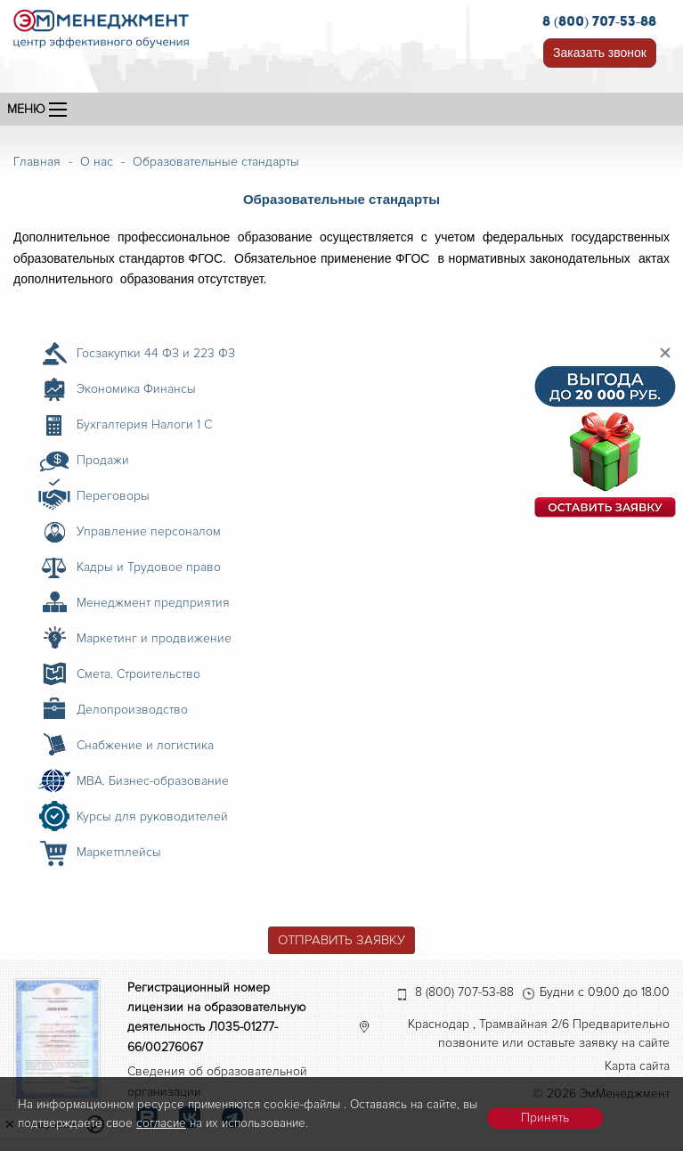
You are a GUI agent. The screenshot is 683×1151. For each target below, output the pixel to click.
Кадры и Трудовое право (149, 567)
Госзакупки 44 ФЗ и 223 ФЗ (156, 353)
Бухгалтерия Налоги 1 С (144, 424)
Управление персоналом (149, 531)
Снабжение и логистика (145, 745)
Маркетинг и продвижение (154, 638)
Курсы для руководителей (152, 816)
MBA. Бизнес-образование (153, 780)
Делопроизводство (132, 709)
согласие (161, 1123)
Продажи (103, 460)
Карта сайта (637, 1065)
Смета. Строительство (138, 674)
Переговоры (113, 495)
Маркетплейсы (119, 852)
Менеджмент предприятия (153, 602)
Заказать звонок (599, 52)
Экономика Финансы (136, 388)
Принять (545, 1117)
